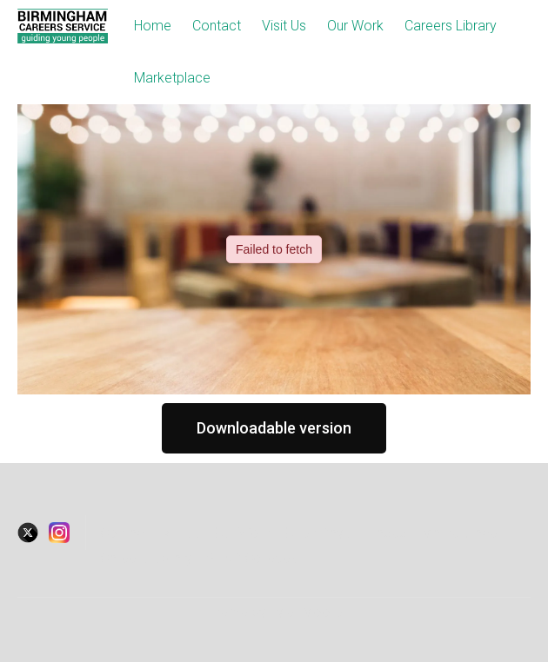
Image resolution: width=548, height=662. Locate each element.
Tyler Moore (306, 612)
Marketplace (172, 78)
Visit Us (284, 25)
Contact (216, 25)
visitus (181, 533)
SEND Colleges (251, 558)
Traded (385, 533)
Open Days (317, 533)
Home (152, 25)
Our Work (355, 25)
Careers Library (450, 25)
